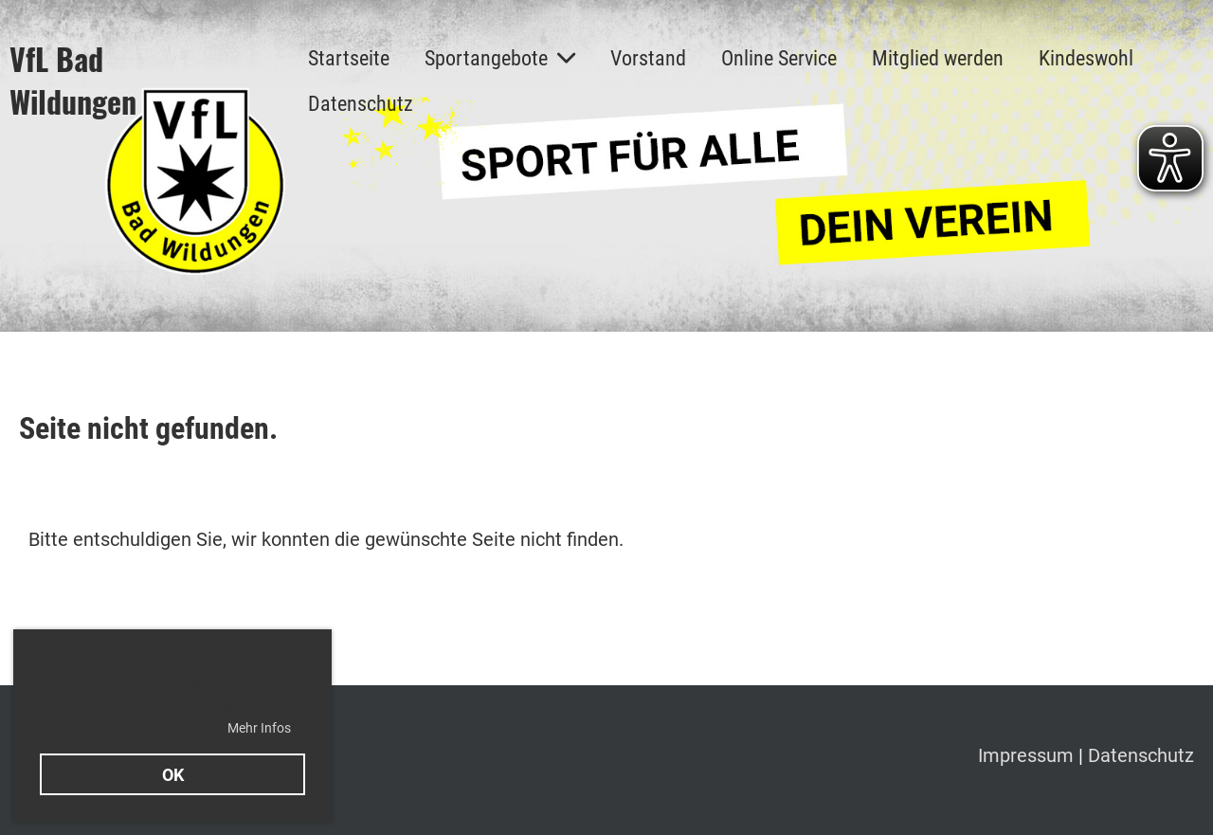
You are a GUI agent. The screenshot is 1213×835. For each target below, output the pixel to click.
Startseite (348, 58)
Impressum (1028, 755)
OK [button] (173, 775)
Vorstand (648, 58)
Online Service (779, 58)
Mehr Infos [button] (259, 727)
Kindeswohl (1086, 58)
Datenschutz (360, 104)
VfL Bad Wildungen (72, 80)
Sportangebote (500, 58)
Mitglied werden (938, 58)
